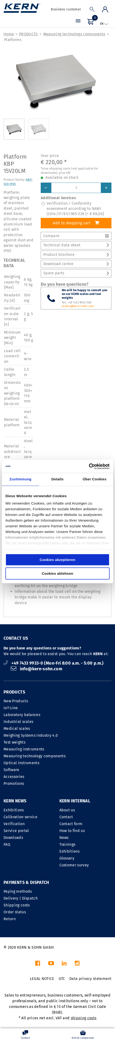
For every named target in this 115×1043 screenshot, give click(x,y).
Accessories (14, 776)
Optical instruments (21, 763)
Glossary (67, 858)
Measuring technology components (74, 34)
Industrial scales (18, 721)
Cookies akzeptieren (57, 560)
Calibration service (20, 817)
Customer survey (74, 865)
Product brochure (76, 254)
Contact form (71, 824)
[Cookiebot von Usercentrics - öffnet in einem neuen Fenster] (89, 466)
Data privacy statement (90, 978)
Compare (76, 236)
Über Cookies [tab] (94, 479)
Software (11, 769)
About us (67, 810)
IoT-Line (11, 708)
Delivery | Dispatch (21, 898)
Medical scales (17, 728)
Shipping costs (17, 905)
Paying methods (18, 891)
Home (9, 34)
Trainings (67, 844)
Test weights (14, 742)
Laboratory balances (22, 714)
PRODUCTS (28, 34)
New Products (16, 701)
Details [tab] (57, 479)
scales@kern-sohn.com (78, 306)
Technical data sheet (76, 245)
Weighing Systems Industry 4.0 (31, 735)
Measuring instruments (24, 749)
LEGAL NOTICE (42, 978)
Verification (14, 824)
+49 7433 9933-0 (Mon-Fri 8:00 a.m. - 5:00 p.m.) (54, 663)
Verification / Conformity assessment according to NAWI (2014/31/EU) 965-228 (75, 208)
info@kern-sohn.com (36, 668)
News (64, 837)
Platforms (12, 39)
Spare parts (76, 273)
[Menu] (78, 21)
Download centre (76, 264)
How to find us (72, 830)
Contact (66, 817)
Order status (15, 912)
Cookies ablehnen (57, 573)
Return (10, 919)
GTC (62, 978)
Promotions (14, 783)
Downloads (13, 837)
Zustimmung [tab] (20, 479)
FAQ (7, 844)
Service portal (16, 830)
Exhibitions (14, 810)
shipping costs (83, 1018)
